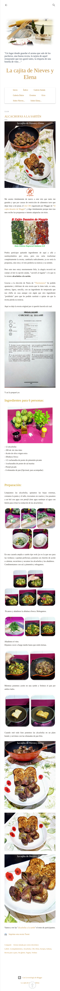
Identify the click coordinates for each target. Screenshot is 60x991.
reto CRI (27, 206)
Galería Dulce (18, 95)
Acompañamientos (16, 949)
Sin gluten (21, 953)
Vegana (28, 953)
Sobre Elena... (36, 101)
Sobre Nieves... (19, 101)
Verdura (34, 953)
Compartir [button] (7, 945)
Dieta (37, 949)
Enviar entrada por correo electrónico (26, 945)
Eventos (33, 95)
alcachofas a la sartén (26, 928)
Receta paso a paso (10, 953)
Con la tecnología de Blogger (30, 977)
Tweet (27, 934)
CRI (33, 949)
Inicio (15, 90)
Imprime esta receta (16, 934)
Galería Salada (39, 90)
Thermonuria (40, 283)
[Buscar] (54, 4)
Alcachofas (27, 949)
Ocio (43, 95)
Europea (43, 949)
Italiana (48, 949)
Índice (25, 90)
